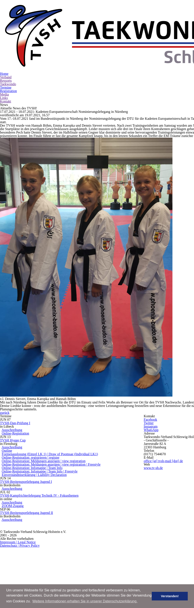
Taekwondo (90, 48)
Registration (130, 48)
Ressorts (70, 48)
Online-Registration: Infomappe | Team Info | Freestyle (59, 475)
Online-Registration (39, 414)
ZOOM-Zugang (36, 533)
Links (163, 48)
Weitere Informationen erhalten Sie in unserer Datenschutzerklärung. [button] (84, 601)
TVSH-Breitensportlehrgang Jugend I (53, 493)
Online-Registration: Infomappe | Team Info (53, 469)
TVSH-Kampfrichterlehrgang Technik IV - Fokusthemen (67, 517)
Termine (110, 48)
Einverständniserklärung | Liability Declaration (56, 480)
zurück (110, 368)
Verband (52, 48)
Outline (33, 443)
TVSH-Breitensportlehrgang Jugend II (53, 546)
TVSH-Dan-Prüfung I (40, 398)
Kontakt (179, 48)
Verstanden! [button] (172, 596)
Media (148, 48)
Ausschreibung (38, 408)
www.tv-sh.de (177, 479)
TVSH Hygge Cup (37, 427)
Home (35, 48)
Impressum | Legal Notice (147, 583)
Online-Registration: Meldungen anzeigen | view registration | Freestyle (69, 464)
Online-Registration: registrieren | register (52, 453)
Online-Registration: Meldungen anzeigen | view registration (63, 459)
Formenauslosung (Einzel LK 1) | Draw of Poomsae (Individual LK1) (69, 448)
